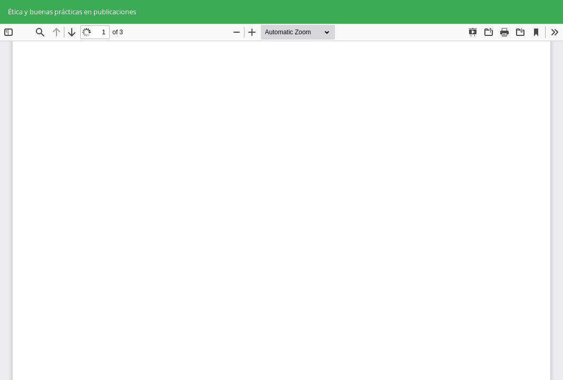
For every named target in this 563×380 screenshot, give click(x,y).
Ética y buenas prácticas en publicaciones (72, 11)
